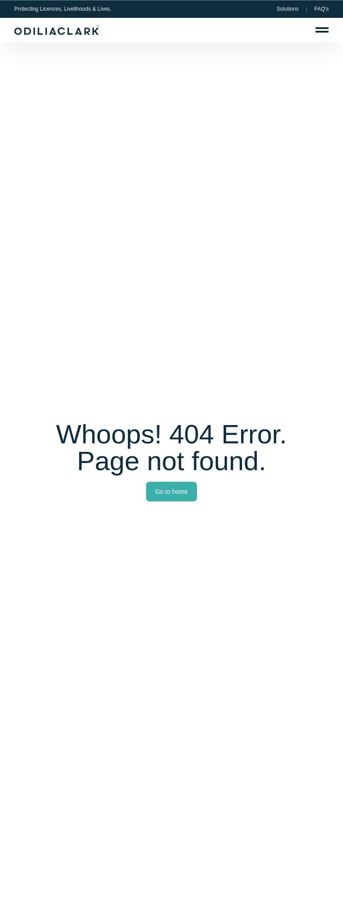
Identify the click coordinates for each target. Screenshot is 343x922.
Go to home (171, 491)
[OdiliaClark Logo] (56, 30)
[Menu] (322, 30)
